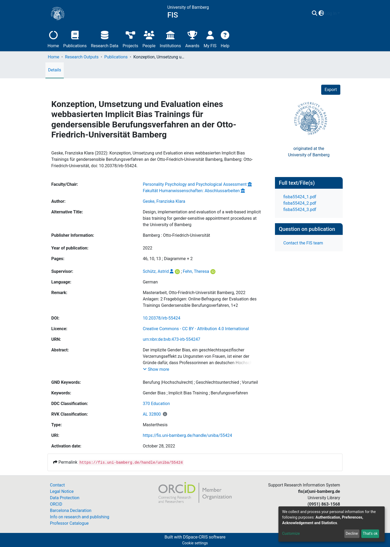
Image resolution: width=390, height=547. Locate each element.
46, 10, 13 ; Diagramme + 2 (168, 258)
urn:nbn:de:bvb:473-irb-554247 (171, 339)
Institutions (170, 38)
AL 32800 (152, 414)
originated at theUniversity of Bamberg (309, 151)
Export (331, 89)
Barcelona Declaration (70, 510)
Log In (331, 13)
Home (53, 38)
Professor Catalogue (69, 523)
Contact (57, 485)
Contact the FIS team (303, 242)
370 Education (156, 403)
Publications (75, 38)
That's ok (370, 533)
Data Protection (64, 497)
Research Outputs (82, 56)
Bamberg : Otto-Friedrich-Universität (176, 235)
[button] (321, 13)
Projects (130, 38)
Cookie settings (195, 543)
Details (54, 69)
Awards (192, 38)
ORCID (56, 504)
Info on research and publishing (79, 516)
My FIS (210, 38)
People (148, 38)
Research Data (104, 38)
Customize (291, 533)
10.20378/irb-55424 (161, 318)
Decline (352, 533)
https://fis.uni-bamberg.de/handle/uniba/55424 (187, 435)
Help (225, 38)
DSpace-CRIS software (204, 537)
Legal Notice (62, 491)
